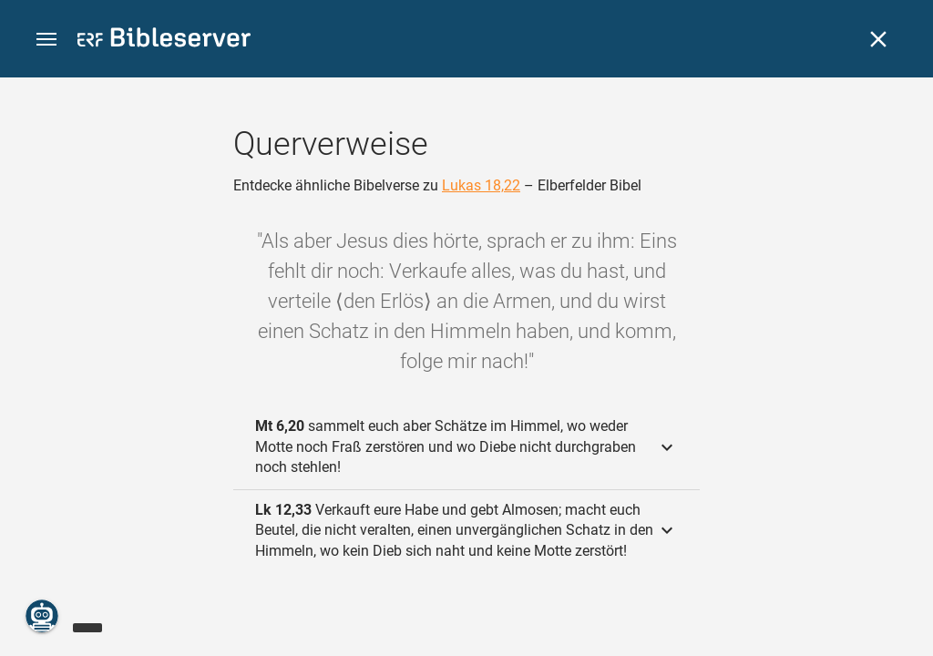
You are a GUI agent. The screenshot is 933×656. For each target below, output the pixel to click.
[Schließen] (878, 39)
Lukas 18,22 (481, 185)
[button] (46, 39)
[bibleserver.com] (164, 40)
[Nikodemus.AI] (42, 616)
